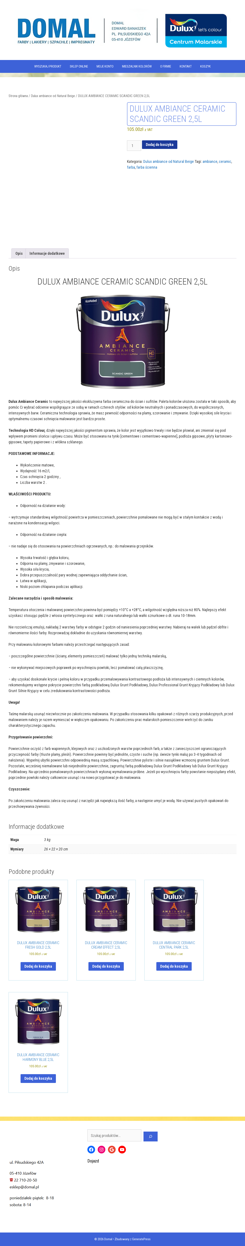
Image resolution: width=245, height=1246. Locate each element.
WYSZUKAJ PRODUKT (47, 66)
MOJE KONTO (105, 66)
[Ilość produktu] (134, 145)
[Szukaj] (150, 1136)
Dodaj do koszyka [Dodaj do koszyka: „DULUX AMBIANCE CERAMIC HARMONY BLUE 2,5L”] (38, 1078)
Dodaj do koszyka (159, 144)
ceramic (225, 161)
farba (131, 167)
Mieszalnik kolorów (137, 66)
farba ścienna (146, 167)
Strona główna (18, 96)
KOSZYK (205, 66)
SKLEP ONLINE (79, 66)
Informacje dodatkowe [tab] (47, 253)
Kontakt (186, 66)
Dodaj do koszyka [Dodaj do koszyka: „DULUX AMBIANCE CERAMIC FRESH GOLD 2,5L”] (38, 966)
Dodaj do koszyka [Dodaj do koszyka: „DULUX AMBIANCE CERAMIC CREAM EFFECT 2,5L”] (106, 966)
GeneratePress (141, 1239)
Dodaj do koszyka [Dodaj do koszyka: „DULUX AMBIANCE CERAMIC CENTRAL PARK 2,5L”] (174, 966)
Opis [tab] (19, 253)
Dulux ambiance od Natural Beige (53, 96)
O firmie (165, 66)
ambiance (210, 161)
